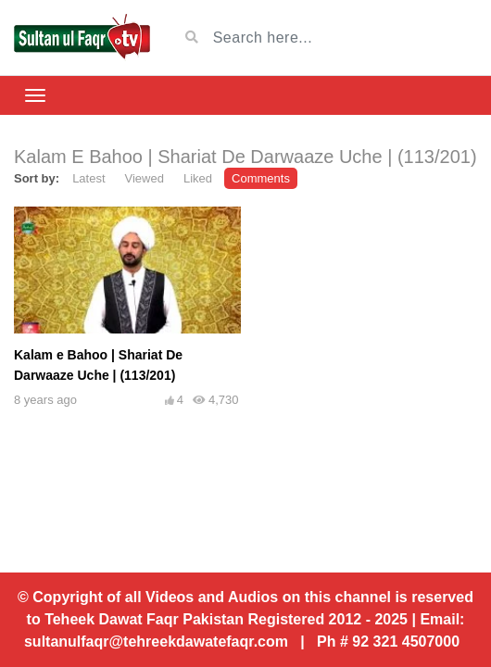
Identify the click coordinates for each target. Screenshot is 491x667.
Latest (88, 178)
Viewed (144, 178)
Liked (197, 178)
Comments (261, 178)
